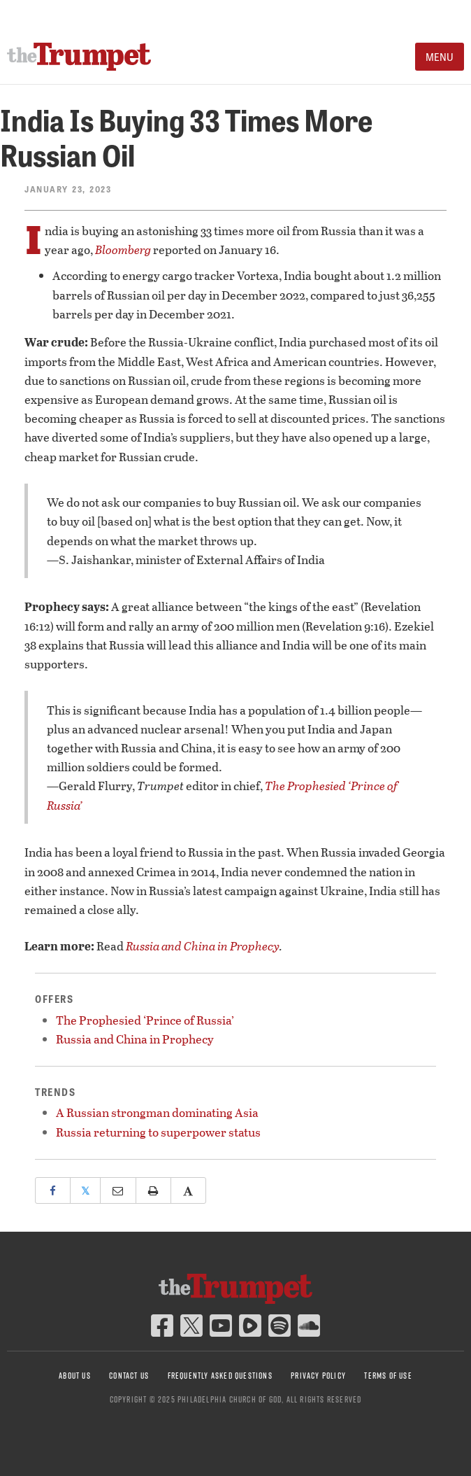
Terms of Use (388, 1376)
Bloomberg (123, 249)
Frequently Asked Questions (220, 1376)
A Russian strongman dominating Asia (157, 1112)
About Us (75, 1376)
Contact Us (129, 1376)
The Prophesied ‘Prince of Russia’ (145, 1020)
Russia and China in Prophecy (203, 946)
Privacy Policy (318, 1376)
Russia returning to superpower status (158, 1132)
